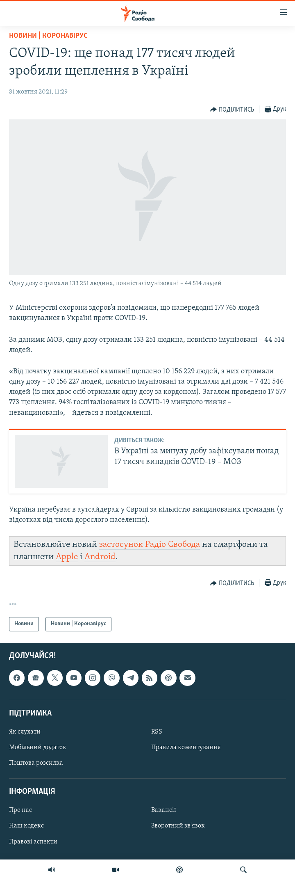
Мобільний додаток (37, 747)
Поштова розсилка (36, 763)
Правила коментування (186, 747)
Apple (67, 557)
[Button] (232, 109)
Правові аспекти (33, 841)
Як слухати (25, 731)
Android (100, 557)
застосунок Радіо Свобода (149, 544)
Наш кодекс (26, 826)
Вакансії (163, 810)
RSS (156, 731)
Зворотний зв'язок (178, 826)
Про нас (20, 810)
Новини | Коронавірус (48, 36)
